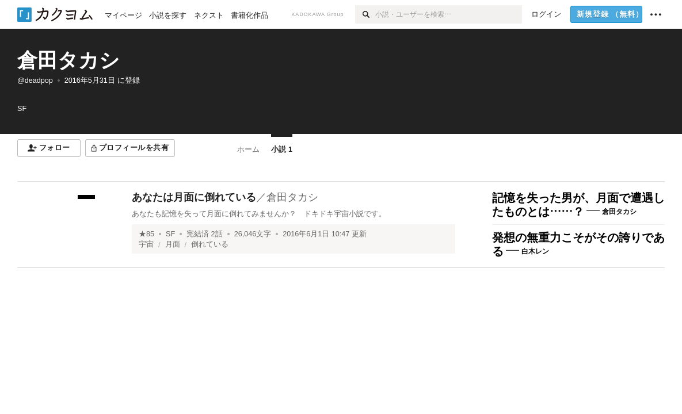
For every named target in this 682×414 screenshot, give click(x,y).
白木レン (535, 251)
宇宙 (146, 244)
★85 (146, 234)
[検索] (365, 14)
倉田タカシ (68, 60)
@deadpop (35, 80)
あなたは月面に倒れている (194, 197)
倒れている (209, 244)
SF (170, 234)
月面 (172, 244)
